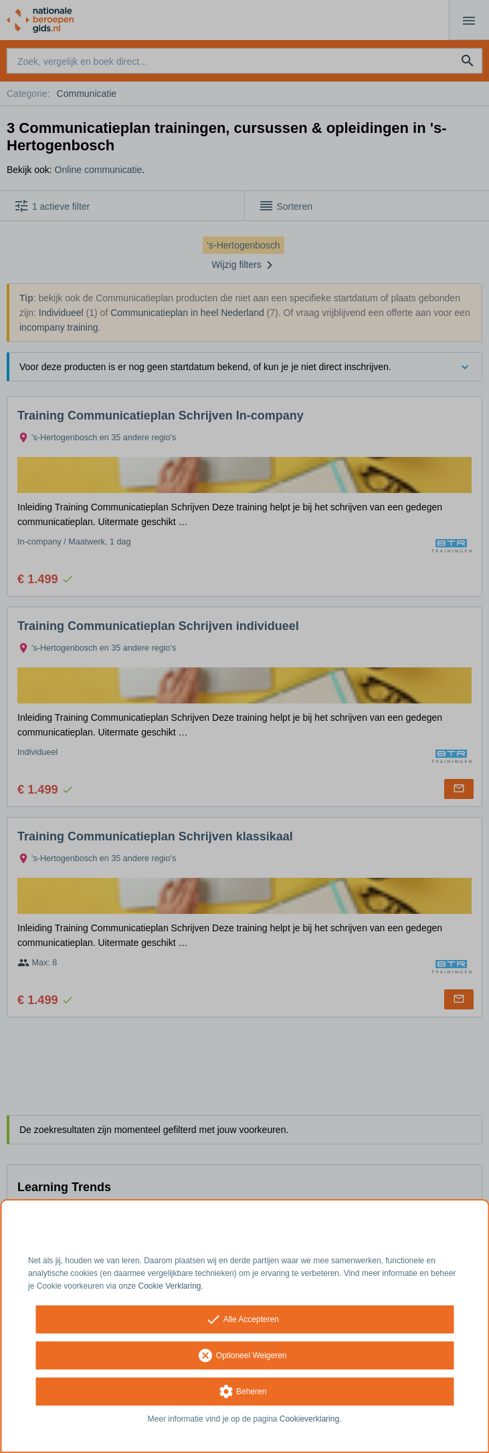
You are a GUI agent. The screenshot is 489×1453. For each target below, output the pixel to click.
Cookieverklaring (309, 1419)
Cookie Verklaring (169, 1286)
